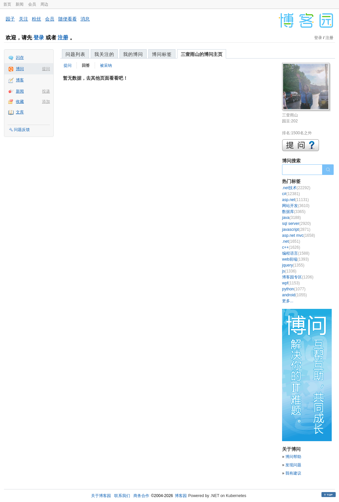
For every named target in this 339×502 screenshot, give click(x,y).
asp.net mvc (298, 235)
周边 (44, 4)
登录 (38, 37)
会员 (32, 4)
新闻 (20, 4)
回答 (86, 65)
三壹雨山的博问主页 (201, 54)
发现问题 (293, 465)
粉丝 (36, 18)
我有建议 (293, 473)
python (294, 289)
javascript (296, 229)
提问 (46, 68)
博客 (20, 80)
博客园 (181, 495)
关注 (23, 18)
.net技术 (296, 188)
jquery (293, 265)
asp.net (295, 199)
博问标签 (162, 54)
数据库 (294, 211)
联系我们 (122, 495)
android (294, 295)
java (291, 217)
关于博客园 (101, 495)
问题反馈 (22, 129)
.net (291, 241)
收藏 (20, 101)
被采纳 (106, 65)
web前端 (295, 259)
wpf (291, 283)
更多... (287, 301)
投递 (46, 91)
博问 (20, 68)
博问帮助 (293, 456)
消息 (85, 18)
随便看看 (67, 18)
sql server (296, 223)
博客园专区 (298, 277)
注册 (63, 37)
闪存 (20, 57)
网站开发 (296, 205)
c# (291, 193)
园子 (10, 18)
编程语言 (296, 253)
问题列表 (75, 54)
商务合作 (141, 495)
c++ (291, 247)
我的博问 (133, 54)
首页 (7, 4)
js (289, 271)
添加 (46, 101)
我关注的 (104, 54)
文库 (20, 112)
